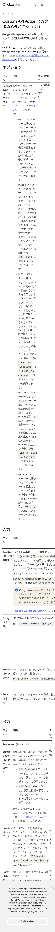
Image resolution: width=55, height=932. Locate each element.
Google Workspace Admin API (32, 607)
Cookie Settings (27, 921)
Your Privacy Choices (36, 903)
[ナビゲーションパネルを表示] (51, 4)
